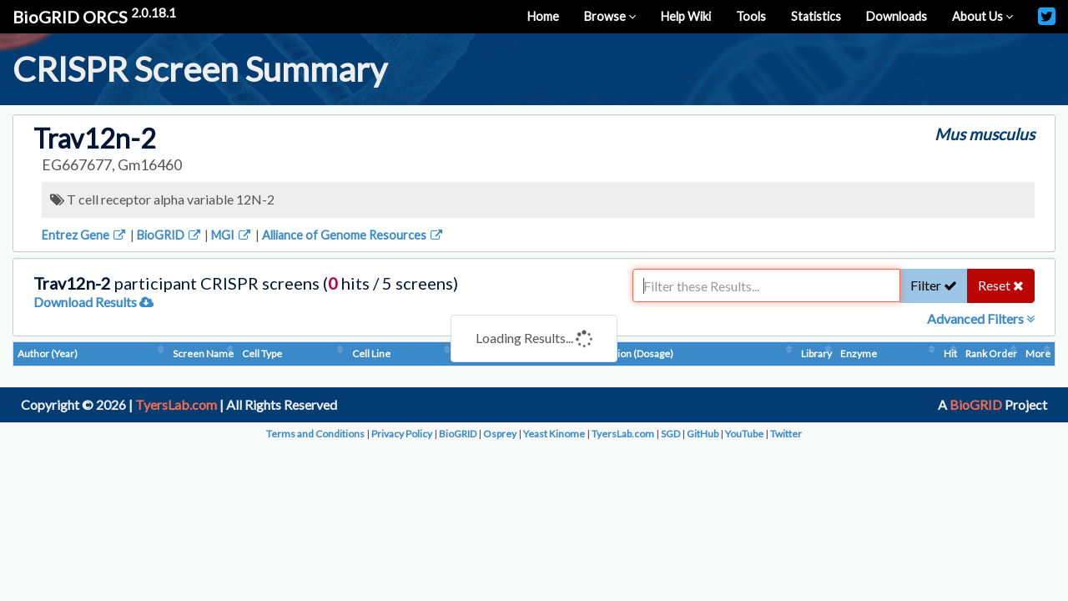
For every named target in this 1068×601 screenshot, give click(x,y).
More (1037, 353)
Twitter (786, 433)
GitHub (702, 433)
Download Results (93, 302)
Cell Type (262, 353)
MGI (232, 235)
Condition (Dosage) (630, 353)
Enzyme (858, 353)
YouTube (744, 433)
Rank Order (991, 353)
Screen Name (203, 353)
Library (816, 353)
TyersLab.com (176, 404)
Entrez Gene (85, 235)
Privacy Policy (401, 433)
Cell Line (371, 353)
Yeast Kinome (554, 433)
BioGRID (170, 235)
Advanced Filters (981, 318)
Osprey (499, 433)
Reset (1001, 285)
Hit (950, 353)
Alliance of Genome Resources (353, 235)
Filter (933, 285)
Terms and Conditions (315, 433)
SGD (670, 433)
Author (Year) (48, 353)
